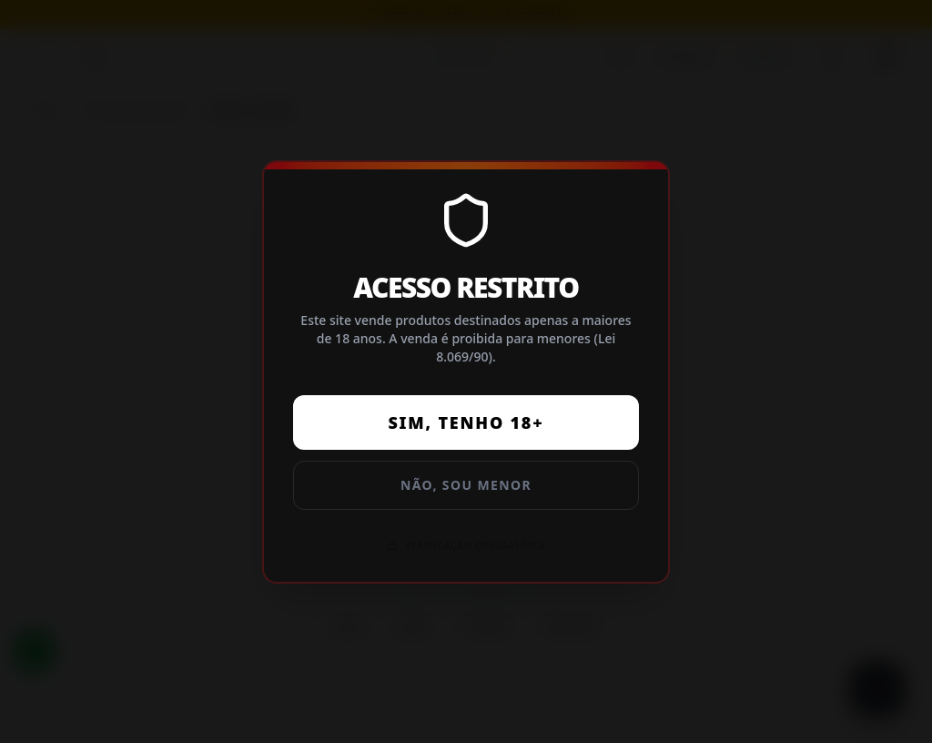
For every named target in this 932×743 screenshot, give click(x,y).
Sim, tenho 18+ (465, 422)
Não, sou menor (466, 485)
